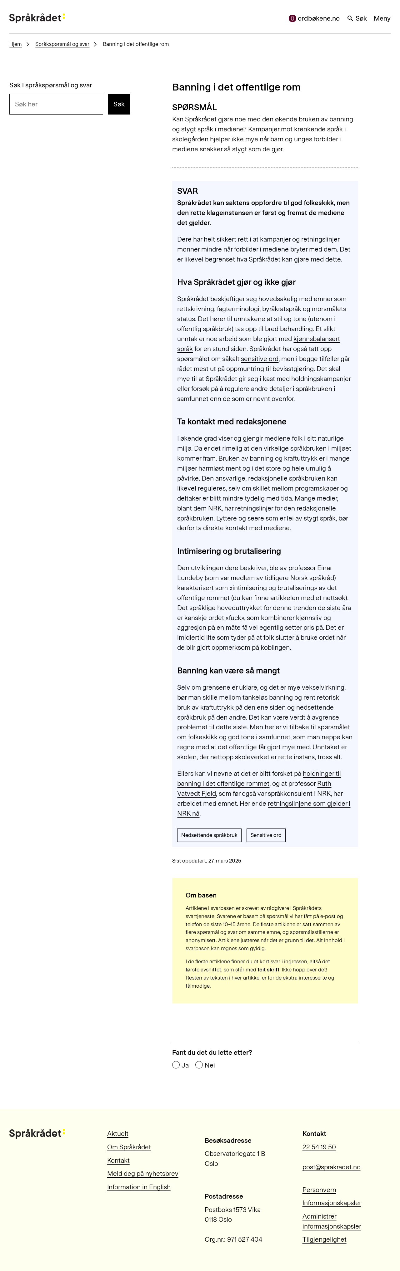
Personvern (319, 1190)
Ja (185, 1065)
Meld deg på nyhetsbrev (142, 1173)
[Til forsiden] (37, 18)
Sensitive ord (266, 835)
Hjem (15, 44)
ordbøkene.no (314, 18)
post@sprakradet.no (331, 1167)
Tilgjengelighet (324, 1239)
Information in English (139, 1187)
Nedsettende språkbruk (209, 835)
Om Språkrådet (129, 1147)
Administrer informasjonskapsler (331, 1221)
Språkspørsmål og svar (62, 44)
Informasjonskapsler (331, 1203)
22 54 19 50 (319, 1147)
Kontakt (118, 1160)
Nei (210, 1065)
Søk (357, 18)
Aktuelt (117, 1133)
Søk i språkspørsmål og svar (50, 85)
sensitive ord (259, 359)
